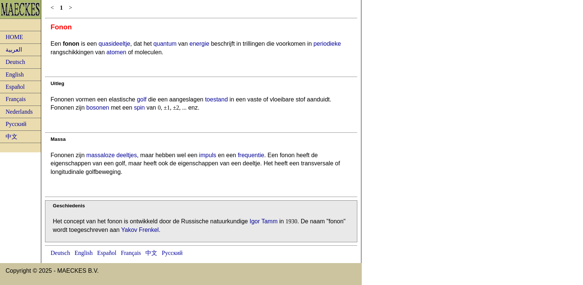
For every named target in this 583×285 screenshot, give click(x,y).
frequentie (251, 155)
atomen (116, 52)
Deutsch (15, 62)
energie (199, 44)
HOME (14, 37)
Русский (16, 124)
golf (141, 99)
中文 (11, 136)
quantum (165, 44)
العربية (14, 49)
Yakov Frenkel (140, 230)
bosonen (97, 107)
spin (139, 107)
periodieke (327, 44)
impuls (207, 155)
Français (16, 99)
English (15, 74)
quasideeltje (114, 44)
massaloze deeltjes (111, 155)
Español (15, 87)
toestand (216, 99)
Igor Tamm (263, 221)
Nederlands (19, 112)
